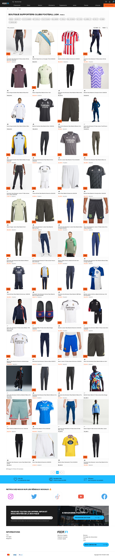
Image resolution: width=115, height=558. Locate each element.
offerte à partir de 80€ (60, 480)
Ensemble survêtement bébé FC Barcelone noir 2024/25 (96, 328)
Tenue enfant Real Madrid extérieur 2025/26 (18, 294)
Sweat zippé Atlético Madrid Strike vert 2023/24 (68, 261)
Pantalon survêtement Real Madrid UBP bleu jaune (69, 295)
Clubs (28, 5)
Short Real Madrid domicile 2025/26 (41, 462)
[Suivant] (62, 472)
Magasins (9, 538)
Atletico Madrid (26, 19)
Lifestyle (97, 5)
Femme (86, 5)
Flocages (8, 536)
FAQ (7, 535)
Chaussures (17, 5)
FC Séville (62, 19)
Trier (105, 28)
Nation (40, 5)
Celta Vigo (79, 19)
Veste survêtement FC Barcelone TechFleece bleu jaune (95, 127)
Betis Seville (36, 19)
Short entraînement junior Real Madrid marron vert (42, 227)
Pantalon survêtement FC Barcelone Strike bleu (95, 59)
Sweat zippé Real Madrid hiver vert (41, 92)
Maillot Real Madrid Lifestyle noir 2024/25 (95, 193)
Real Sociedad (71, 19)
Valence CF (17, 19)
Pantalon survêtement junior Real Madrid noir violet (19, 463)
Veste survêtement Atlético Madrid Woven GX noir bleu (19, 395)
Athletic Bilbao (46, 19)
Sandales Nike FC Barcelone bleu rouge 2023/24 (42, 328)
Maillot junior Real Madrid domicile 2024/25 (69, 327)
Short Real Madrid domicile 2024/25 (67, 193)
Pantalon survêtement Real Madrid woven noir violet (70, 93)
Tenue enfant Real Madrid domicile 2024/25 (43, 193)
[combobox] (57, 2)
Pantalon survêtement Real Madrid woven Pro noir (70, 395)
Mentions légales (62, 535)
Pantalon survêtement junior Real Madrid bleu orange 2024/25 (70, 227)
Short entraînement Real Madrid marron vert (95, 361)
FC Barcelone (12, 22)
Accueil (12, 8)
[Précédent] (52, 472)
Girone (11, 19)
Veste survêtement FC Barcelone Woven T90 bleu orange (18, 328)
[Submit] (13, 1)
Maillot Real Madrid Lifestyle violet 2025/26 (95, 92)
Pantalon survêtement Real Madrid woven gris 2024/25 (44, 395)
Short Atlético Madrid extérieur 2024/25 (17, 428)
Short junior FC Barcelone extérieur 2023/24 (70, 361)
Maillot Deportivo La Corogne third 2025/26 (43, 58)
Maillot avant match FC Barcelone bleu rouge (95, 395)
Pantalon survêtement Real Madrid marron (95, 159)
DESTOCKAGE (109, 5)
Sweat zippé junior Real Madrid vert (16, 226)
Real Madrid (55, 19)
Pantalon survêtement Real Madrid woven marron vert (17, 261)
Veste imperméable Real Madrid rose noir (17, 92)
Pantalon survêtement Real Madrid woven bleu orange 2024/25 (96, 261)
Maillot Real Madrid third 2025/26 (41, 428)
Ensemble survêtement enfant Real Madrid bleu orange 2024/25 (43, 295)
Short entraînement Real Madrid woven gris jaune (69, 127)
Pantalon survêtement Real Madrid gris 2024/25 (42, 160)
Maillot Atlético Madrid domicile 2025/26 (69, 58)
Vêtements (51, 5)
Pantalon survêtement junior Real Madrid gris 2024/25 (96, 463)
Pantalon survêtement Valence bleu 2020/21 (44, 361)
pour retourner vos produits (95, 480)
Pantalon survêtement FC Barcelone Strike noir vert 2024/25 (18, 59)
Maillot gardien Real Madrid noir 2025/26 (43, 126)
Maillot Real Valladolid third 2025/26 (67, 462)
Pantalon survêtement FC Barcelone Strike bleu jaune (69, 429)
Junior (74, 5)
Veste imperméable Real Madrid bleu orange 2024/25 (18, 160)
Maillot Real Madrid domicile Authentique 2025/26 (18, 362)
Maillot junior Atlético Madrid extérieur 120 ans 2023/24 (95, 295)
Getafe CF (95, 19)
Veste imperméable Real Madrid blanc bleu (18, 126)
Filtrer (97, 28)
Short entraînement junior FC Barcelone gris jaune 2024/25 (95, 227)
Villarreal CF (87, 19)
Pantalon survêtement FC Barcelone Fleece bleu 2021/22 (43, 261)
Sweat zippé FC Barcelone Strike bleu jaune (95, 428)
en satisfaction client (24, 480)
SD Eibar (102, 19)
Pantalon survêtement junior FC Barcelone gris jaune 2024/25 (18, 194)
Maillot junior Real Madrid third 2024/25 (69, 159)
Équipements (63, 5)
